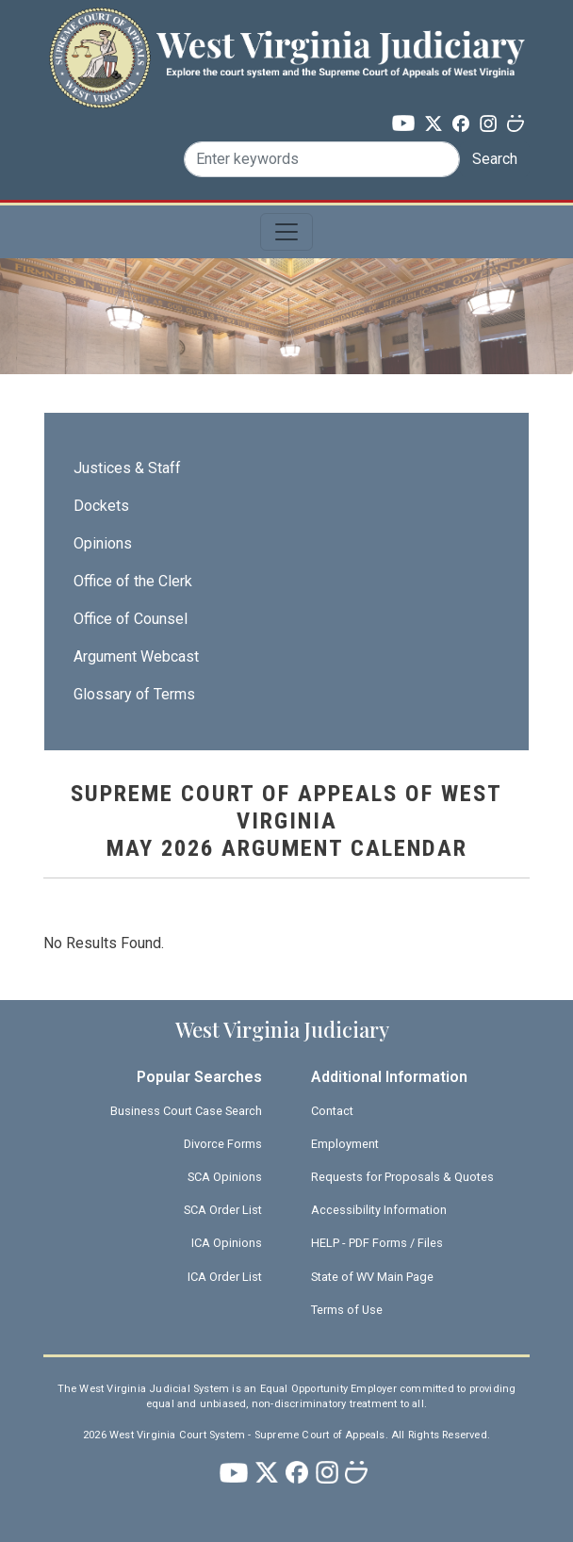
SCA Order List (223, 1210)
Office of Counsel (131, 619)
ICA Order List (225, 1277)
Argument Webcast (136, 656)
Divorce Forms (223, 1144)
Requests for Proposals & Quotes (402, 1177)
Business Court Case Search (186, 1111)
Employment (345, 1144)
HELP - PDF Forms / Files (377, 1243)
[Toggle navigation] (286, 232)
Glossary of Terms (134, 694)
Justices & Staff (127, 468)
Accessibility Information (379, 1210)
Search (494, 159)
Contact (332, 1111)
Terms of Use (347, 1310)
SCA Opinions (225, 1177)
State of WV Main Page (372, 1277)
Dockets (101, 506)
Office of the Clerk (133, 581)
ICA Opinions (226, 1243)
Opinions (103, 543)
